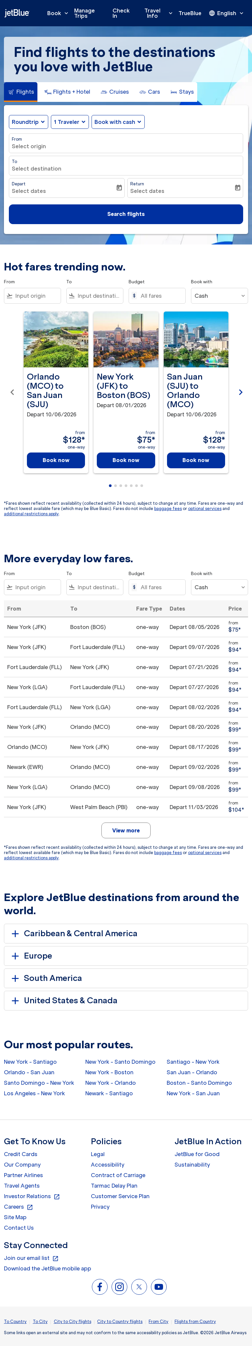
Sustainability (192, 1164)
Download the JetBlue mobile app (47, 1268)
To (14, 161)
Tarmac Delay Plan (114, 1185)
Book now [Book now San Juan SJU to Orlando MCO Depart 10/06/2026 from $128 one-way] (195, 460)
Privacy (100, 1206)
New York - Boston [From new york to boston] (109, 1072)
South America (45, 978)
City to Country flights (119, 1321)
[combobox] (36, 296)
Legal (98, 1154)
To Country (15, 1321)
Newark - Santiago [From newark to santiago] (109, 1093)
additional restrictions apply (31, 513)
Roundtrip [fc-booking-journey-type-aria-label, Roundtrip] (25, 122)
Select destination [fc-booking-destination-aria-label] (36, 168)
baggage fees (168, 508)
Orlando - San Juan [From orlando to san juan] (29, 1072)
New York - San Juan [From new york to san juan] (193, 1093)
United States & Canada (63, 1000)
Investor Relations (32, 1196)
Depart (19, 183)
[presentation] (227, 13)
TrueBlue (189, 13)
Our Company (22, 1164)
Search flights (126, 214)
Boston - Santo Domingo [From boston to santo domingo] (199, 1082)
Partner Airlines (23, 1175)
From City (158, 1321)
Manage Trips (84, 13)
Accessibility (107, 1164)
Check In (121, 13)
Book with (201, 282)
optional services (204, 508)
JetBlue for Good (197, 1154)
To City (40, 1321)
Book (59, 13)
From (17, 139)
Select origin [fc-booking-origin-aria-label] (29, 146)
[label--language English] (227, 13)
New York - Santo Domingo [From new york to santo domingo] (120, 1061)
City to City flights (72, 1321)
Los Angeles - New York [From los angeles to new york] (34, 1093)
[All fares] (159, 295)
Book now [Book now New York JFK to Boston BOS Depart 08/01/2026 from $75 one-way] (126, 460)
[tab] (20, 92)
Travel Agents (22, 1185)
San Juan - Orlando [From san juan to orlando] (192, 1072)
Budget (137, 282)
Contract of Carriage (118, 1175)
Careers (18, 1207)
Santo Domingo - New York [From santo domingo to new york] (39, 1082)
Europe (30, 955)
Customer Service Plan (120, 1196)
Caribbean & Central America (73, 933)
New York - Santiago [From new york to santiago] (30, 1061)
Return (137, 183)
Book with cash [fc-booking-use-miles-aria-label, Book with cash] (114, 122)
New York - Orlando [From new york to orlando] (110, 1082)
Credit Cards (20, 1154)
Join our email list (31, 1258)
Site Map (15, 1217)
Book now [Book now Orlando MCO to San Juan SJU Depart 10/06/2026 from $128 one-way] (56, 460)
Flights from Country (195, 1321)
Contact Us (19, 1227)
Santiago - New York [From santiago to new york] (193, 1061)
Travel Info (160, 13)
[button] (70, 122)
